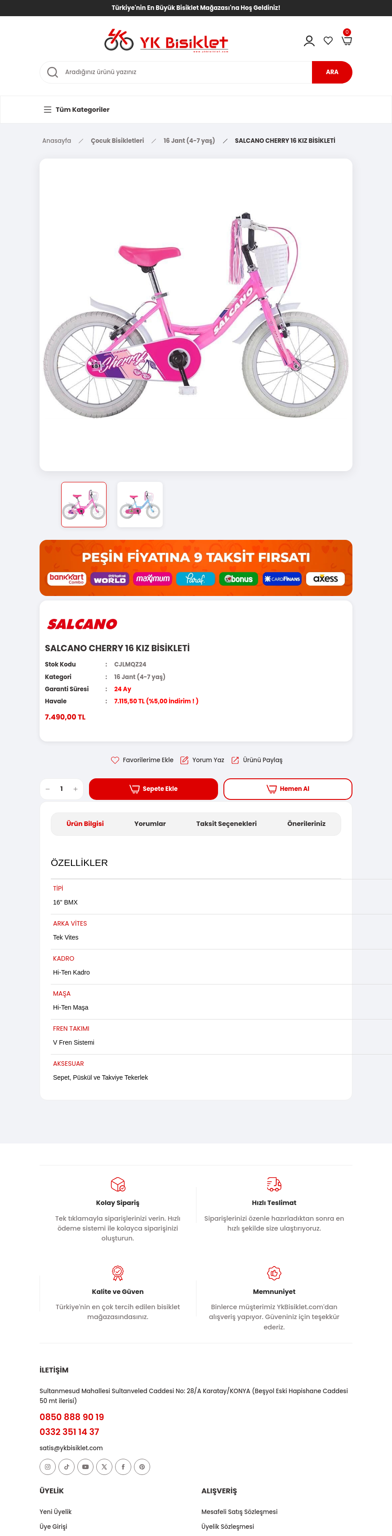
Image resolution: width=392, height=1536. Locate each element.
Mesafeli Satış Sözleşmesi (239, 1512)
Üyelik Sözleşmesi (227, 1527)
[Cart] (347, 40)
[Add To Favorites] (141, 760)
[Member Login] (309, 40)
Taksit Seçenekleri (226, 823)
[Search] (196, 72)
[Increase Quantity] (78, 789)
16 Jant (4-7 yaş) (139, 677)
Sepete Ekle (153, 789)
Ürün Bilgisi (85, 823)
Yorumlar (150, 823)
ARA (332, 72)
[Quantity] (62, 789)
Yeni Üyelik (55, 1512)
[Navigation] (76, 109)
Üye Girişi (53, 1527)
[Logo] (166, 39)
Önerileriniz (306, 823)
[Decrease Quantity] (45, 789)
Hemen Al (288, 789)
